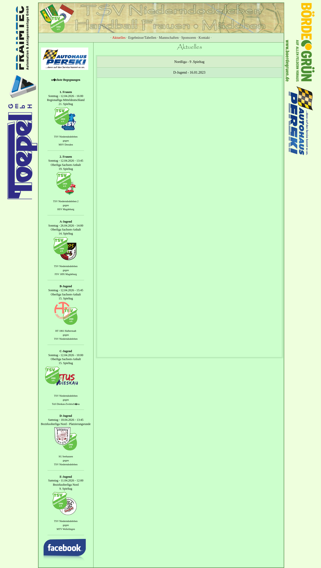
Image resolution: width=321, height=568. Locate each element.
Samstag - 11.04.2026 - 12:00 (66, 480)
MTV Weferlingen (66, 529)
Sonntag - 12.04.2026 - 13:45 (65, 161)
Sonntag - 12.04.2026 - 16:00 (65, 96)
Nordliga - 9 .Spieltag (189, 62)
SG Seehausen (66, 456)
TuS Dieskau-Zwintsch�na (66, 403)
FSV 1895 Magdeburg (66, 274)
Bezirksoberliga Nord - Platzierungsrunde (66, 424)
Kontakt (204, 38)
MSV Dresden (66, 144)
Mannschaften (169, 38)
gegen (66, 140)
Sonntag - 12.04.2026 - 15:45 (65, 290)
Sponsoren (188, 38)
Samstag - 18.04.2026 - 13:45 (66, 420)
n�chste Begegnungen (65, 80)
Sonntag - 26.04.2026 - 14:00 (65, 225)
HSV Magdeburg (65, 209)
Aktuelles (119, 38)
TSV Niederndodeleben (66, 136)
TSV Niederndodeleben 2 (65, 201)
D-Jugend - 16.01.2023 (189, 72)
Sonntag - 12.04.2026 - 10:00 (65, 355)
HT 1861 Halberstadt (65, 331)
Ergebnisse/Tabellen (142, 38)
